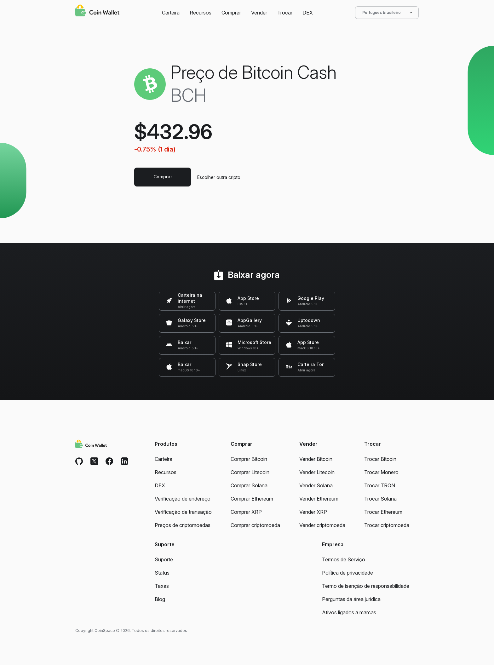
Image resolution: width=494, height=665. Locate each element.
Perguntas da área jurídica (351, 599)
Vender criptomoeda (322, 525)
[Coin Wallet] (97, 11)
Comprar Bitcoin (249, 459)
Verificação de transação (183, 512)
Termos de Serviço (343, 559)
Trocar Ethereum (383, 512)
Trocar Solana (380, 499)
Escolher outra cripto (218, 177)
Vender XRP (313, 512)
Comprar (231, 12)
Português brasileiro (386, 13)
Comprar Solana (249, 485)
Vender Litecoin (317, 472)
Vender (259, 12)
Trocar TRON (379, 485)
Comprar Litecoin (250, 472)
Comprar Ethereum (252, 499)
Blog (160, 599)
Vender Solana (316, 485)
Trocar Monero (381, 472)
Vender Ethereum (318, 499)
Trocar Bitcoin (380, 459)
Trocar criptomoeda (386, 525)
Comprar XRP (246, 512)
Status (162, 573)
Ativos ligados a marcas (349, 612)
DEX (307, 12)
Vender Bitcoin (315, 459)
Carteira (171, 12)
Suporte (164, 559)
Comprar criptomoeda (255, 525)
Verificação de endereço (182, 499)
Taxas (162, 586)
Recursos (200, 12)
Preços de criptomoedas (182, 525)
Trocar (284, 12)
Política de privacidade (347, 573)
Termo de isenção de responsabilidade (365, 586)
